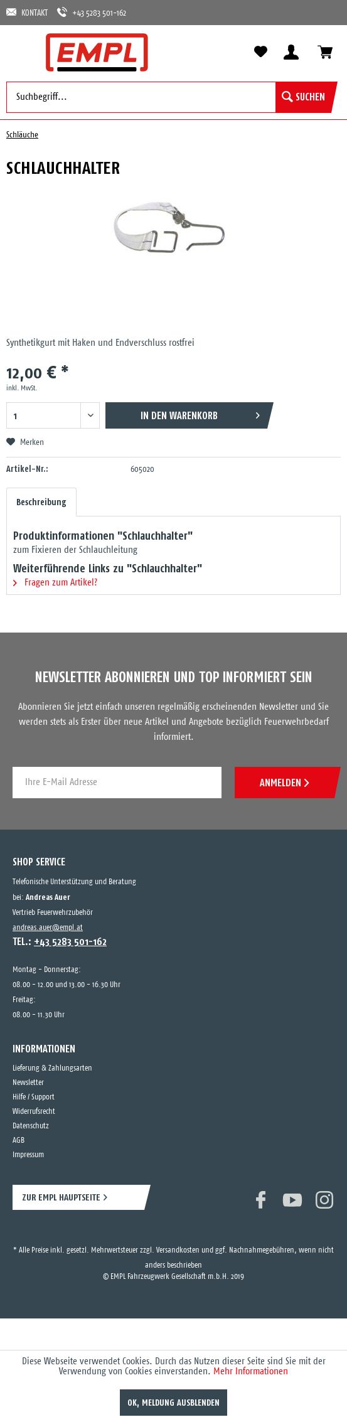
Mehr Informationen (250, 1371)
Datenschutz (31, 1126)
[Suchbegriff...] (168, 97)
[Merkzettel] (260, 52)
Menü (22, 51)
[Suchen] (303, 97)
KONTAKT (27, 12)
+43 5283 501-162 (91, 12)
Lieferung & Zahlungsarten (52, 1068)
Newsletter (28, 1082)
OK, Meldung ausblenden (173, 1403)
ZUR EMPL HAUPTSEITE (61, 1197)
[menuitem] (22, 51)
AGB (18, 1140)
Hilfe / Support (34, 1097)
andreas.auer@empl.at (48, 927)
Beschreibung (41, 502)
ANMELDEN (284, 782)
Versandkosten (178, 1250)
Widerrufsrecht (34, 1111)
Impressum (28, 1155)
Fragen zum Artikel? (55, 582)
